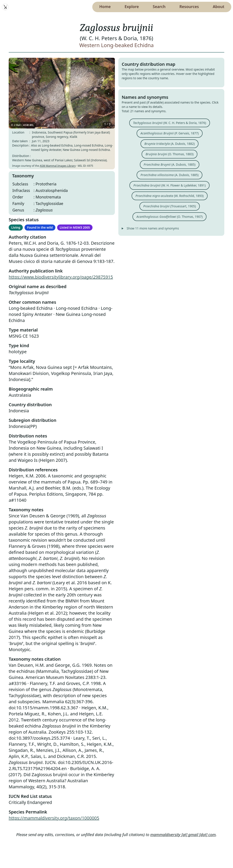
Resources (189, 6)
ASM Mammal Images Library (58, 166)
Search (159, 6)
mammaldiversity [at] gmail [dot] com (183, 834)
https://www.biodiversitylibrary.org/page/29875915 (61, 277)
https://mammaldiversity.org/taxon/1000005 (54, 818)
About (218, 6)
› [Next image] (108, 93)
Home (105, 6)
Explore (132, 6)
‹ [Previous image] (14, 93)
